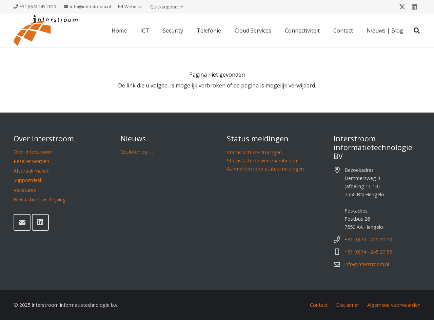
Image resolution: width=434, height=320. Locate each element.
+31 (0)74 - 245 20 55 (368, 251)
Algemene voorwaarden (393, 305)
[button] (167, 6)
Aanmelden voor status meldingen (265, 168)
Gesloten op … (136, 151)
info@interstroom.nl (366, 264)
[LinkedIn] (414, 7)
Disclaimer (347, 305)
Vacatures (25, 190)
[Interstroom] (46, 30)
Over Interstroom (33, 151)
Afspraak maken (32, 170)
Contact (319, 305)
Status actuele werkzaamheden (262, 160)
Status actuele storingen (254, 152)
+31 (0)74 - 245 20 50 (368, 239)
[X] (402, 7)
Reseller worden (31, 161)
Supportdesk (28, 180)
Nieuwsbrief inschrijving (40, 199)
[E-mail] (22, 222)
